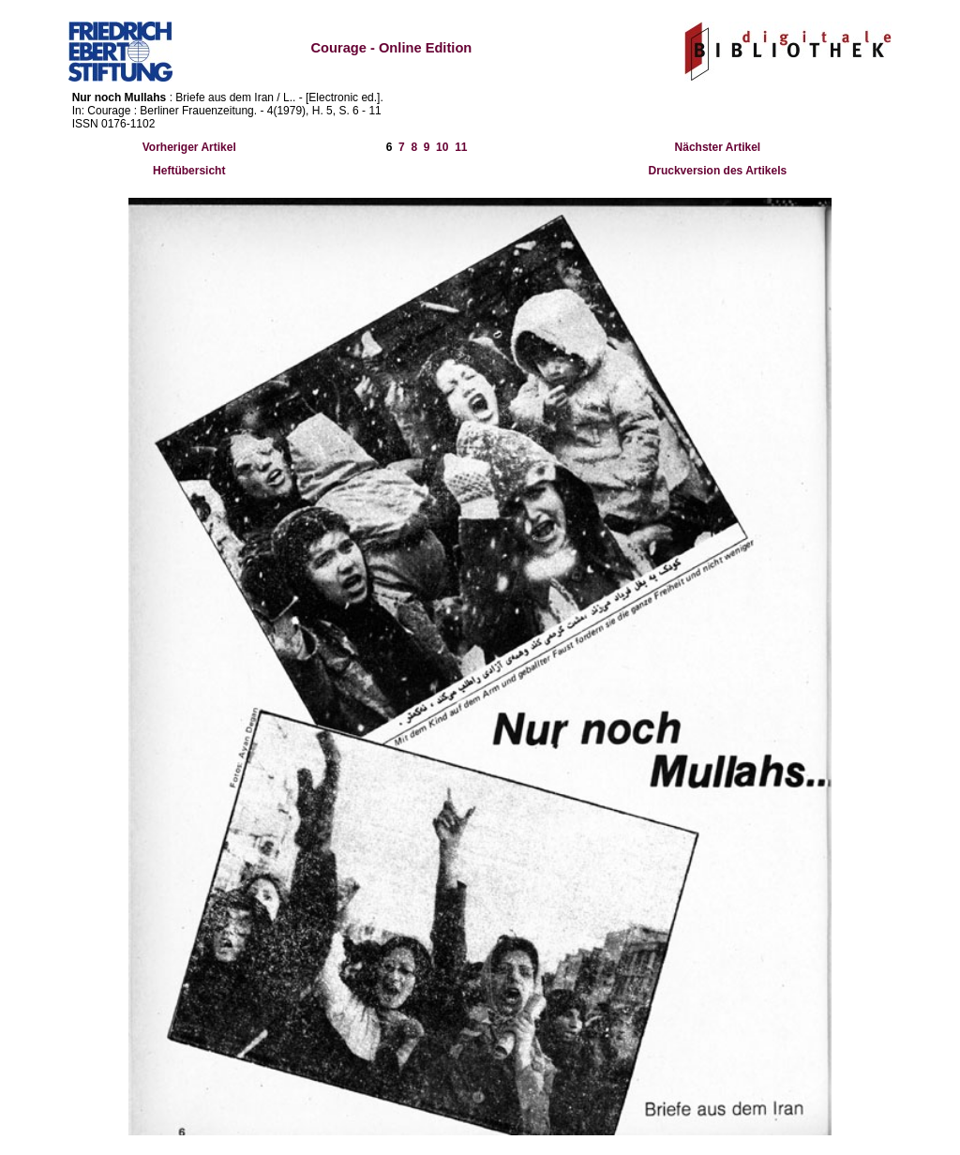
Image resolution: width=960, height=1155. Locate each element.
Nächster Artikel (718, 147)
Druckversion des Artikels (718, 170)
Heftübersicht (189, 170)
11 (461, 147)
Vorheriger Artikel (189, 147)
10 (442, 147)
